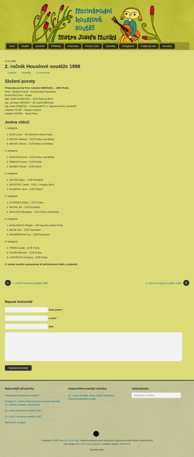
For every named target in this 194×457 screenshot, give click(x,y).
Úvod (12, 46)
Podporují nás (148, 46)
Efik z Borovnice (84, 444)
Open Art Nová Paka (69, 440)
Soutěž (25, 46)
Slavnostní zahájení (15, 422)
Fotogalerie (128, 46)
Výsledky (110, 46)
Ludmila (12, 72)
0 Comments (43, 72)
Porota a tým (92, 46)
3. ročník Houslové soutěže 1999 (167, 283)
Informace (73, 46)
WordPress (125, 444)
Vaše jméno (55, 309)
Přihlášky (56, 46)
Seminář (39, 46)
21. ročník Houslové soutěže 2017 (23, 410)
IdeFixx (97, 444)
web (51, 326)
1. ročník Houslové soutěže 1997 (26, 283)
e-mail (52, 318)
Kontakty (167, 46)
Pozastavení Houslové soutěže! (22, 395)
